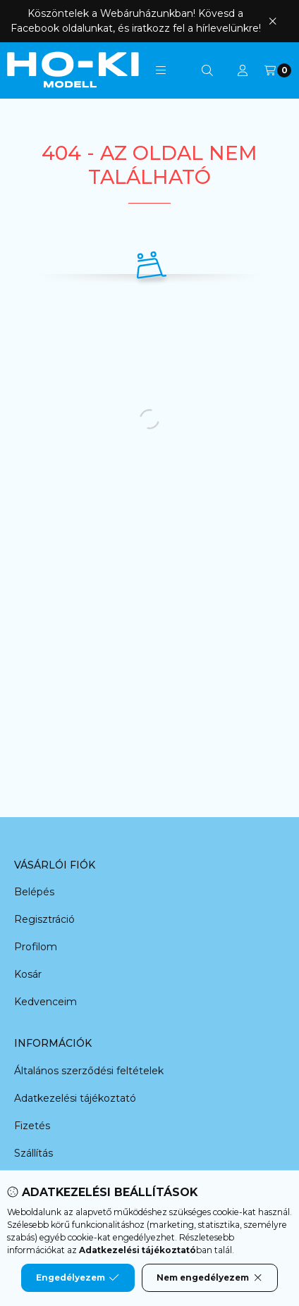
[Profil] (242, 70)
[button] (161, 70)
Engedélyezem (77, 1277)
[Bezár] (272, 20)
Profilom (35, 946)
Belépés (34, 891)
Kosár (28, 974)
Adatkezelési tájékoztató (75, 1098)
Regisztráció (44, 919)
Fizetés (32, 1125)
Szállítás (33, 1153)
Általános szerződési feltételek (89, 1070)
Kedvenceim (45, 1001)
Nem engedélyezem (210, 1277)
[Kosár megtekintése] (278, 70)
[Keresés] (207, 70)
